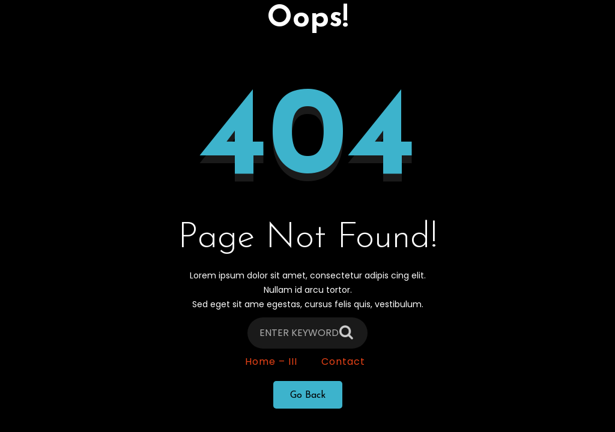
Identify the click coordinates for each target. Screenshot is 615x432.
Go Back (308, 399)
